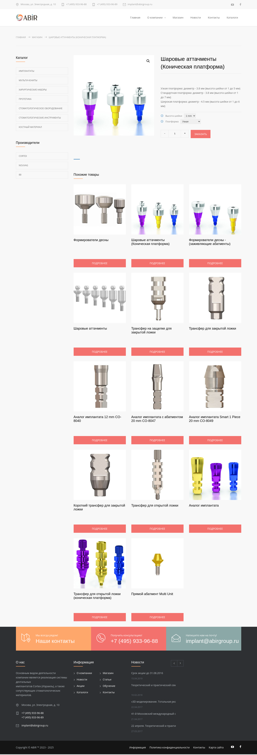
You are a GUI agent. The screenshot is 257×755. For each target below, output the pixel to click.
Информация (137, 748)
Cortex (23, 156)
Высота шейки (173, 116)
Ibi (20, 175)
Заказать (200, 134)
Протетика (25, 99)
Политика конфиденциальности (169, 748)
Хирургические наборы (33, 90)
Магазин (178, 18)
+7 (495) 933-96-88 (76, 4)
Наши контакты (55, 642)
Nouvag (23, 166)
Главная (135, 18)
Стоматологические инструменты (40, 118)
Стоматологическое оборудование (40, 109)
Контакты (214, 18)
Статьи (107, 680)
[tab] (77, 157)
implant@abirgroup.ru (140, 4)
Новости (195, 18)
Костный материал (30, 127)
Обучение (109, 686)
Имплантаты (26, 71)
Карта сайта (216, 748)
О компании (155, 18)
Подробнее (99, 264)
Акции (81, 686)
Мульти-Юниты (28, 81)
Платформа (172, 122)
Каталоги (232, 18)
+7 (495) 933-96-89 (107, 4)
